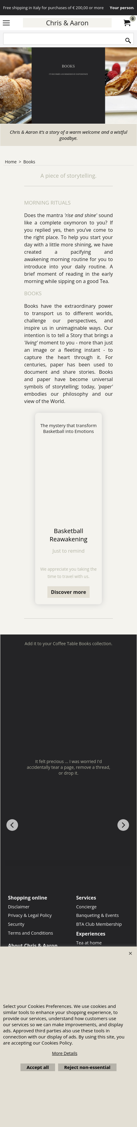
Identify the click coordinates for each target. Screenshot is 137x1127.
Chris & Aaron (67, 22)
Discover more (68, 592)
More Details (64, 1053)
